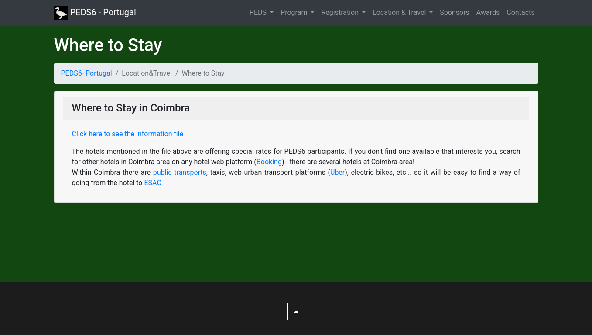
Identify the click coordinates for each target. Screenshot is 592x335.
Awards (488, 12)
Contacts (520, 12)
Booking (269, 162)
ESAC (152, 183)
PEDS (259, 12)
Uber (337, 172)
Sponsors (454, 12)
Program (295, 12)
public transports (179, 172)
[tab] (296, 147)
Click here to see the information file (127, 134)
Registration (340, 12)
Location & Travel (400, 12)
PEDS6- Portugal (86, 73)
